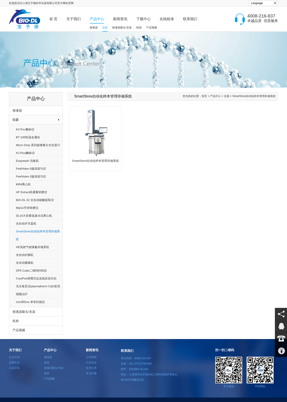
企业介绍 (14, 357)
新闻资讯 (120, 19)
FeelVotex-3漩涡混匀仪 (31, 176)
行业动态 (91, 362)
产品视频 (151, 27)
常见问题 (91, 373)
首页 (204, 96)
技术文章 (91, 368)
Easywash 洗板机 (27, 160)
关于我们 (73, 19)
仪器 (105, 27)
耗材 (139, 27)
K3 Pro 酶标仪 (25, 129)
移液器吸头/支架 (122, 27)
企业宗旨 (14, 368)
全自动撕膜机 (24, 262)
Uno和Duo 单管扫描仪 (30, 302)
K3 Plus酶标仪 (25, 153)
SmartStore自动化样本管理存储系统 (38, 235)
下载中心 (143, 19)
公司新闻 (91, 357)
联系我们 (190, 19)
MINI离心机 (23, 184)
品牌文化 (14, 362)
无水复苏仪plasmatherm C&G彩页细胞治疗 (38, 290)
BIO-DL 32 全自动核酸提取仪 (35, 200)
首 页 (53, 19)
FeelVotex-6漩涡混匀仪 (31, 168)
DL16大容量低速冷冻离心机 (34, 215)
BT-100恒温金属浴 (28, 137)
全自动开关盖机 (26, 223)
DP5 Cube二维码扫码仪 (31, 270)
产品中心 (97, 19)
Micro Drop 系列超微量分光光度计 (38, 145)
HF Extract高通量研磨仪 (31, 192)
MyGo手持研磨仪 (27, 208)
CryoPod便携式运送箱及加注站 (36, 278)
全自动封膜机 (24, 255)
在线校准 (167, 19)
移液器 (94, 27)
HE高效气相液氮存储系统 (32, 247)
